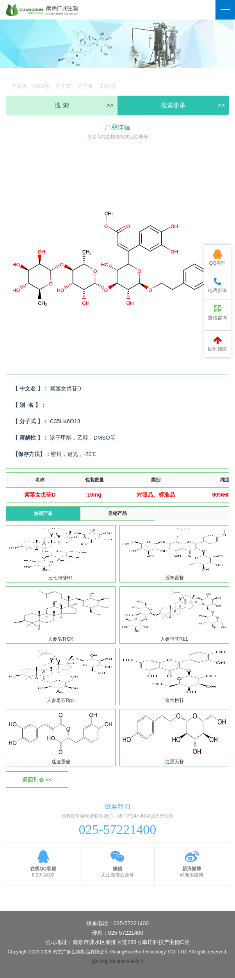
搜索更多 (193, 105)
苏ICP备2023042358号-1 (117, 961)
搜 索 (84, 105)
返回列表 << (37, 780)
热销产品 (43, 513)
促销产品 (117, 513)
